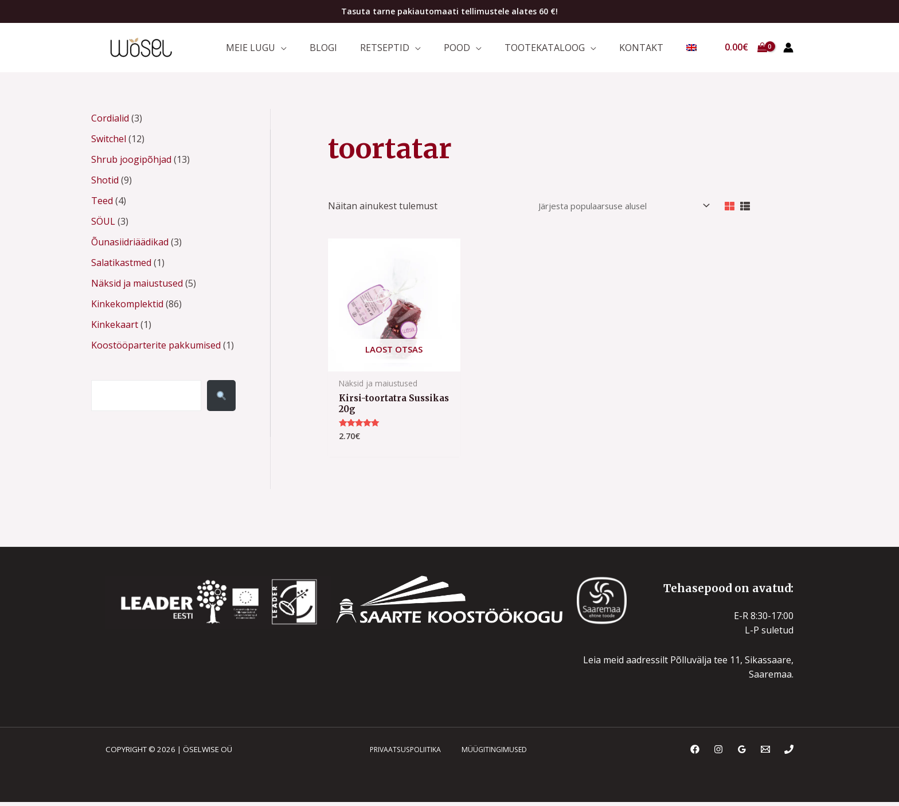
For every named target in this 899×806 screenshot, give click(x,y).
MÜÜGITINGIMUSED (489, 756)
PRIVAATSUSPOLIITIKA (403, 756)
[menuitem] (694, 49)
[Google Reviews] (741, 756)
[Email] (765, 756)
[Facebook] (694, 756)
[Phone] (789, 756)
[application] (318, 48)
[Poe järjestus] (611, 210)
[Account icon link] (788, 49)
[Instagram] (718, 756)
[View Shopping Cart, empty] (746, 49)
